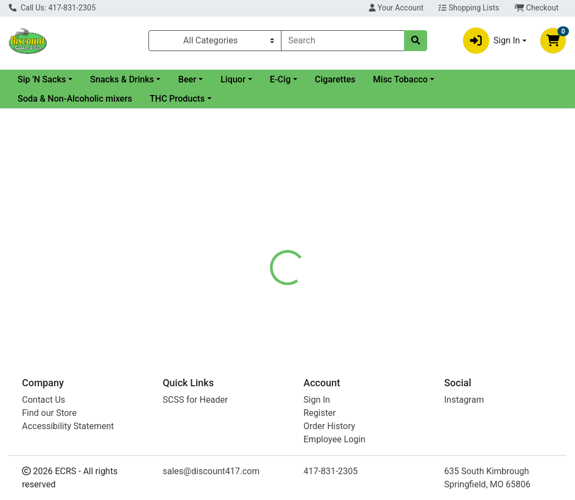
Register (319, 413)
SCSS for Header (195, 400)
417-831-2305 (330, 471)
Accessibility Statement (68, 426)
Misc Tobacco (489, 79)
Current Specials (50, 79)
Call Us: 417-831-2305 (52, 7)
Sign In (316, 400)
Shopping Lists (469, 7)
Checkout (537, 7)
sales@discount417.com (211, 471)
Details (269, 249)
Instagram (464, 400)
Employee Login (334, 439)
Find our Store (49, 413)
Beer (276, 79)
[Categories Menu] (215, 40)
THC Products (177, 98)
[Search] (342, 40)
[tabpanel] (407, 301)
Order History (329, 426)
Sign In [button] (491, 40)
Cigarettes (424, 79)
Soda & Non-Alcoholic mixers (75, 98)
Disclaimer (318, 249)
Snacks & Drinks (211, 79)
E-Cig (369, 79)
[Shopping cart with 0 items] (553, 40)
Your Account (396, 7)
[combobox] (342, 40)
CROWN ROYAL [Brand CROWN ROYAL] (377, 290)
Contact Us (43, 400)
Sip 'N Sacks (131, 79)
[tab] (269, 249)
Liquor (321, 79)
